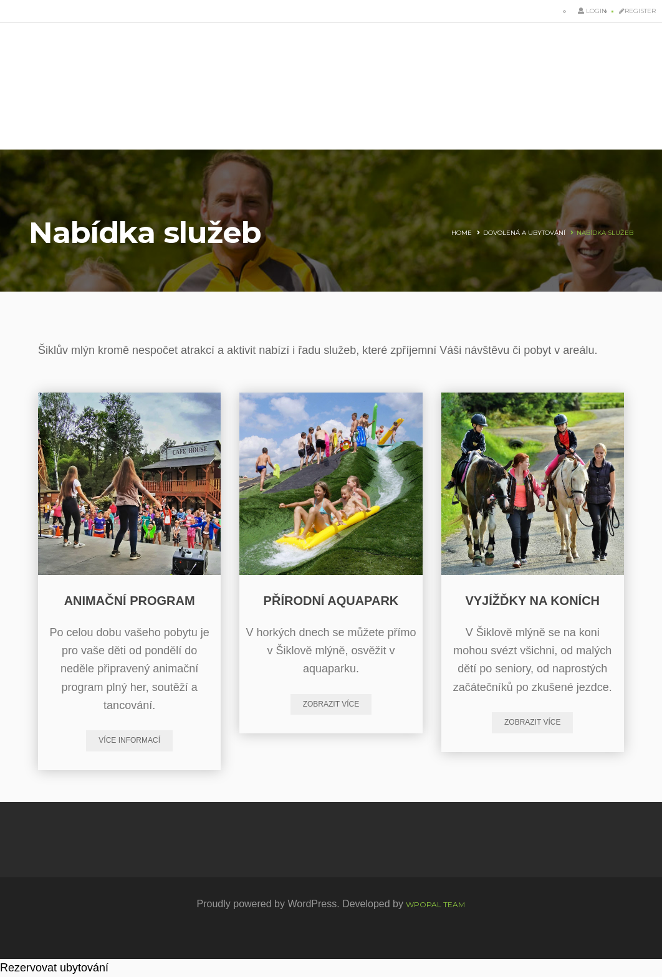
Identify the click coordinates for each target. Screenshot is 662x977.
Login (592, 11)
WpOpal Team (435, 904)
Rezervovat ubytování (54, 967)
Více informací (129, 740)
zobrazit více (331, 704)
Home (461, 233)
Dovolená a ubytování (524, 233)
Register (637, 11)
